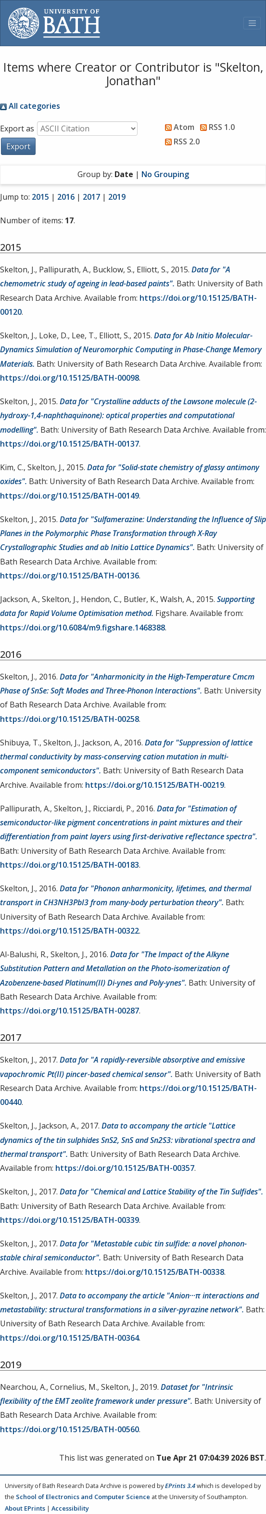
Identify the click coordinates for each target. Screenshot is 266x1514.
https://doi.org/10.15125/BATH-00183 (69, 865)
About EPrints (25, 1508)
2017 (91, 197)
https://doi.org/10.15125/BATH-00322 (69, 930)
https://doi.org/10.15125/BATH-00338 (154, 1272)
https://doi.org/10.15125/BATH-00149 (69, 495)
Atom (177, 127)
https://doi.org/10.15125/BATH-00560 (69, 1429)
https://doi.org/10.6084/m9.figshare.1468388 (82, 627)
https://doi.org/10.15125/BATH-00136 (69, 575)
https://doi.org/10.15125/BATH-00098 (69, 377)
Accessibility (70, 1508)
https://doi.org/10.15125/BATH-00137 (69, 443)
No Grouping (165, 174)
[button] (18, 146)
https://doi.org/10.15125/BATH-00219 (154, 785)
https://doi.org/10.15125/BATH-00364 (69, 1338)
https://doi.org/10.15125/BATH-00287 (69, 1010)
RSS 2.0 (180, 141)
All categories (30, 106)
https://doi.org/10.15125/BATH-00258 (69, 719)
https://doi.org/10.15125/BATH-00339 (69, 1220)
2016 (66, 197)
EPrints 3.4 (180, 1485)
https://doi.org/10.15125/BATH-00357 (124, 1168)
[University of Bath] (54, 23)
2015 (40, 197)
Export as (17, 128)
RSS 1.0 (215, 127)
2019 (117, 197)
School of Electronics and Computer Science (83, 1496)
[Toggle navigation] (252, 23)
